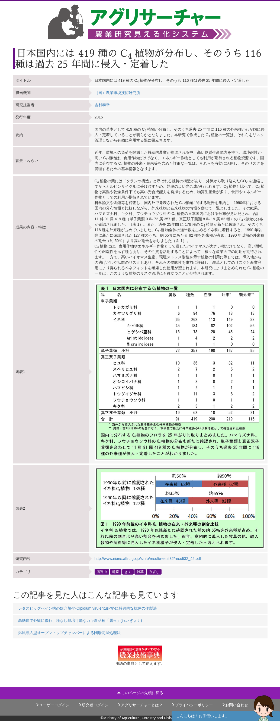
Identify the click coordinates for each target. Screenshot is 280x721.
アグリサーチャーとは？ (140, 705)
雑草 (140, 571)
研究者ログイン (93, 705)
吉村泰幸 (102, 105)
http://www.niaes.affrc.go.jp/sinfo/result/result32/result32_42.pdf (148, 558)
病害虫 (101, 571)
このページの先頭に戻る (140, 693)
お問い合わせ (234, 705)
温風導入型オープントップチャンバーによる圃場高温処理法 (69, 633)
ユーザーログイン (52, 705)
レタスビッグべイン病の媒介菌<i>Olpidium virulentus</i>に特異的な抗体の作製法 (87, 608)
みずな (154, 571)
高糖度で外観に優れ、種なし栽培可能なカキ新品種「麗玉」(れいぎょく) (80, 620)
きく (127, 571)
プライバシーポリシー (192, 705)
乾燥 (115, 571)
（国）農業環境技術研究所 (117, 92)
